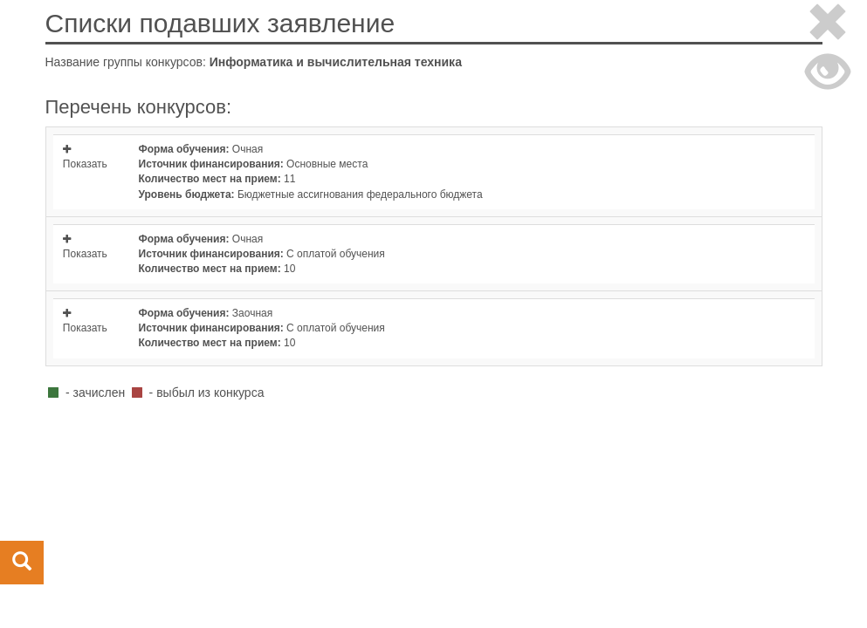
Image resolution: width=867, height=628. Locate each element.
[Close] (828, 25)
